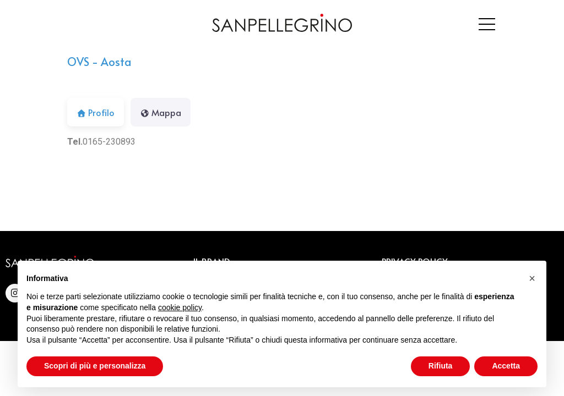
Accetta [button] (506, 365)
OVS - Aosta (99, 61)
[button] (532, 278)
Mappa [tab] (160, 112)
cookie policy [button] (180, 307)
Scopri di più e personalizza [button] (94, 365)
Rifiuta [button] (441, 365)
